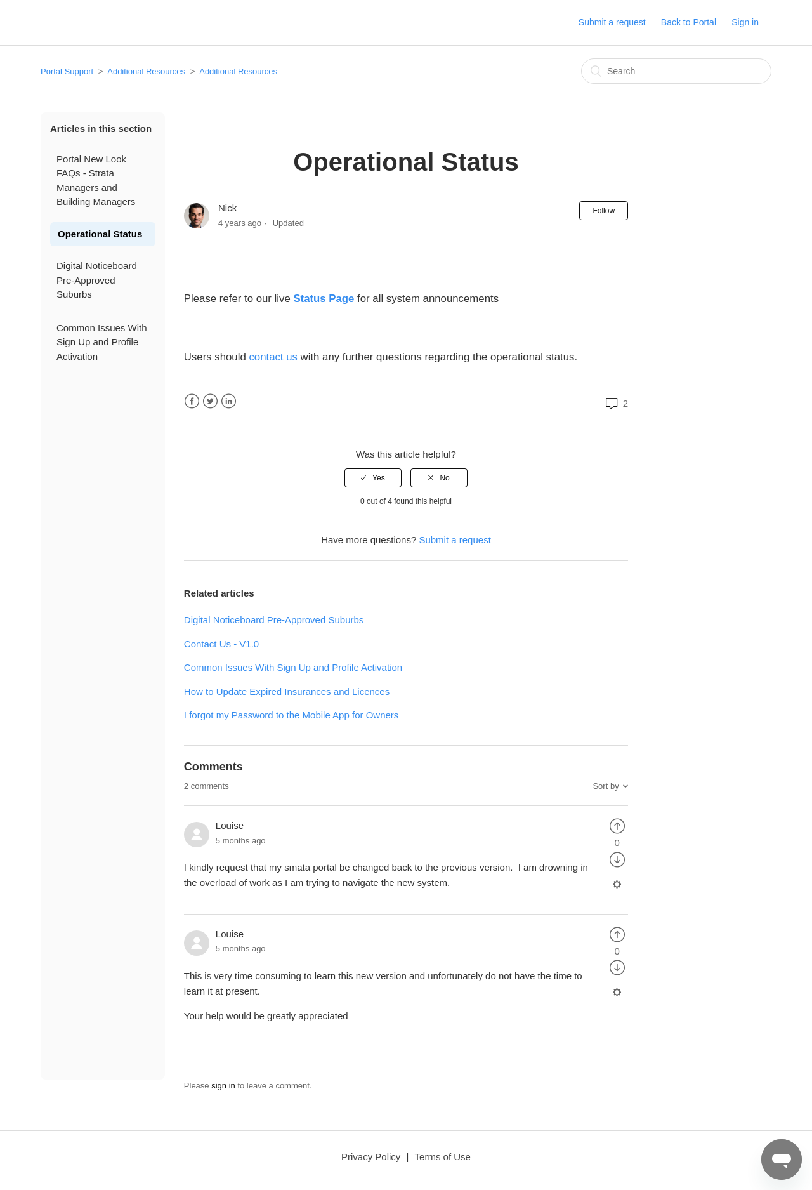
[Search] (676, 71)
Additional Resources (146, 71)
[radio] (373, 477)
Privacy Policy (370, 1156)
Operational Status (100, 233)
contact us (272, 357)
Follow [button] (604, 210)
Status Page (323, 299)
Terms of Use (443, 1156)
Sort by (606, 786)
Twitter (210, 401)
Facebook (192, 401)
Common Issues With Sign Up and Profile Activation (101, 342)
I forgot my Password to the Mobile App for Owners (291, 715)
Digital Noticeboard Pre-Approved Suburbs (96, 280)
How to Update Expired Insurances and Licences (287, 691)
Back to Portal (688, 22)
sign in (223, 1085)
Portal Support (67, 71)
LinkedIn (229, 401)
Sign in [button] (745, 22)
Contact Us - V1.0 (221, 643)
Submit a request (612, 22)
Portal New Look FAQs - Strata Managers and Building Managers (95, 181)
